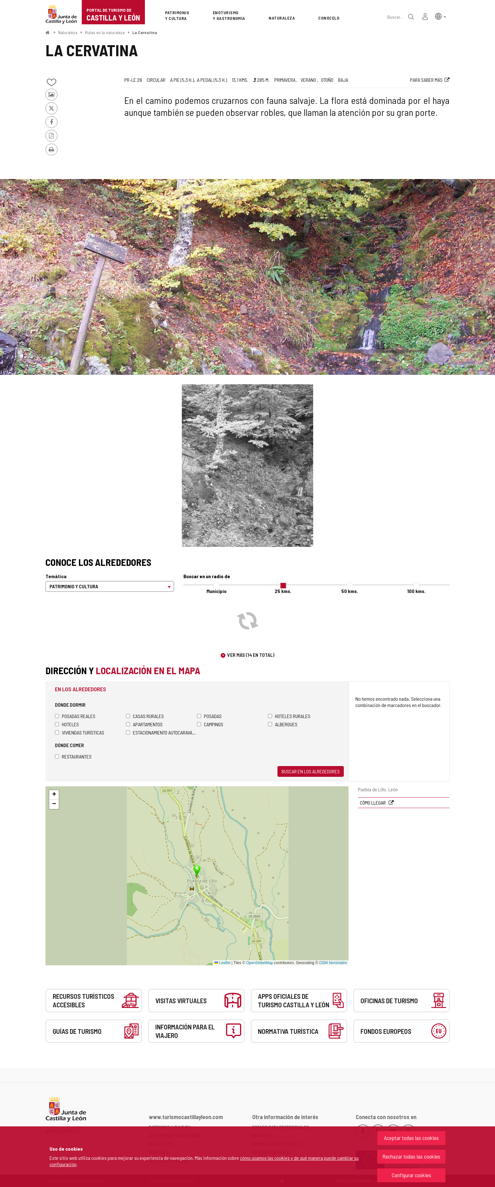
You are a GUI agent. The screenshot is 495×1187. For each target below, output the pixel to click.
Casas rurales (145, 716)
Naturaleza (67, 32)
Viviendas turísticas (79, 732)
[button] (440, 16)
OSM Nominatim (333, 963)
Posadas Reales (75, 716)
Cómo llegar (373, 803)
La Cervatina (144, 32)
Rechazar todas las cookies (411, 1156)
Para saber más (426, 80)
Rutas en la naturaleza (105, 32)
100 (416, 591)
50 (349, 591)
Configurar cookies (411, 1175)
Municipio (216, 591)
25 (283, 591)
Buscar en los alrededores (311, 771)
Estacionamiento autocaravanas (161, 732)
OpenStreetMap (259, 963)
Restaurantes (73, 756)
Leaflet (222, 963)
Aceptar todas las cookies (411, 1137)
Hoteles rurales (289, 716)
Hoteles (67, 724)
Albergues (282, 724)
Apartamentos (144, 724)
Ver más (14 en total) (250, 655)
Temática (56, 576)
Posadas (209, 716)
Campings (210, 724)
